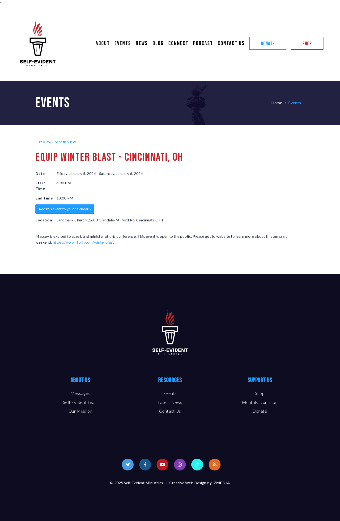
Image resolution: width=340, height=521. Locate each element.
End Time (44, 198)
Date (40, 173)
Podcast (203, 43)
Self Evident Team (80, 402)
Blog (158, 43)
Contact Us (231, 43)
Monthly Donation (259, 402)
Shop (307, 44)
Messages (80, 393)
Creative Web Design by (199, 482)
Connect (178, 43)
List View (43, 142)
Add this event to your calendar (64, 209)
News (142, 43)
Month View (65, 142)
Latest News (170, 402)
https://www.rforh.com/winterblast (83, 242)
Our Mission (80, 411)
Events (123, 43)
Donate (268, 44)
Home (276, 102)
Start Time (40, 186)
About (103, 43)
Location (43, 220)
